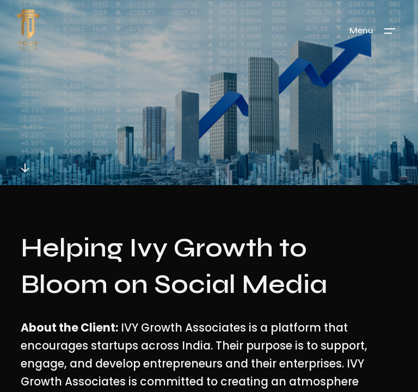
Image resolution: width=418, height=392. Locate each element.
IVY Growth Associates (183, 328)
